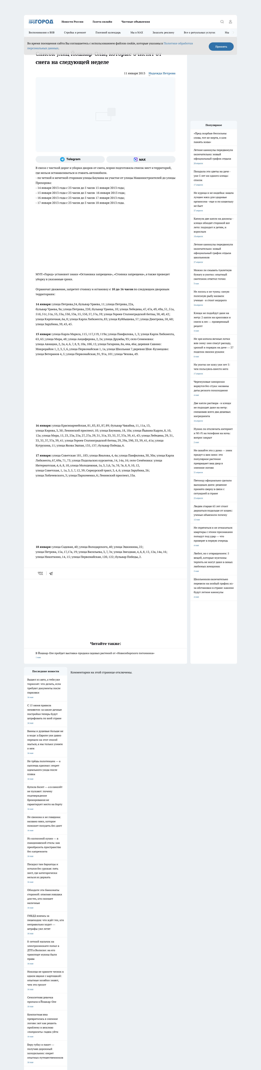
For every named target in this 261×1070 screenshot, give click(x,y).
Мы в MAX (136, 32)
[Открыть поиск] (222, 21)
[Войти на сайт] (230, 21)
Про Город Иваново (147, 934)
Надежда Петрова (162, 73)
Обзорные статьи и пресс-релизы (124, 958)
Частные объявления (136, 21)
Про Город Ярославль (91, 934)
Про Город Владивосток (64, 945)
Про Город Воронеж (119, 934)
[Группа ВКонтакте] (169, 939)
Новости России (72, 21)
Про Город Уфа (117, 938)
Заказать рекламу (163, 32)
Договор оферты (32, 958)
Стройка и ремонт (75, 32)
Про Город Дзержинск (34, 945)
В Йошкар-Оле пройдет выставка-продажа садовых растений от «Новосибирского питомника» (105, 655)
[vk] (41, 573)
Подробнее (112, 1017)
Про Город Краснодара (92, 945)
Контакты (70, 962)
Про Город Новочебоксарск (65, 934)
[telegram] (52, 573)
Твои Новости (30, 938)
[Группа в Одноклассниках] (178, 939)
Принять (221, 46)
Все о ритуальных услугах (199, 32)
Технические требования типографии (83, 958)
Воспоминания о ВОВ (41, 32)
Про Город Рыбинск (90, 938)
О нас (26, 962)
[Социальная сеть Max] (140, 159)
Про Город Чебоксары (34, 934)
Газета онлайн (102, 21)
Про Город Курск (60, 938)
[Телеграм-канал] (70, 159)
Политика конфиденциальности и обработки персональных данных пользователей (63, 1022)
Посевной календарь (108, 32)
